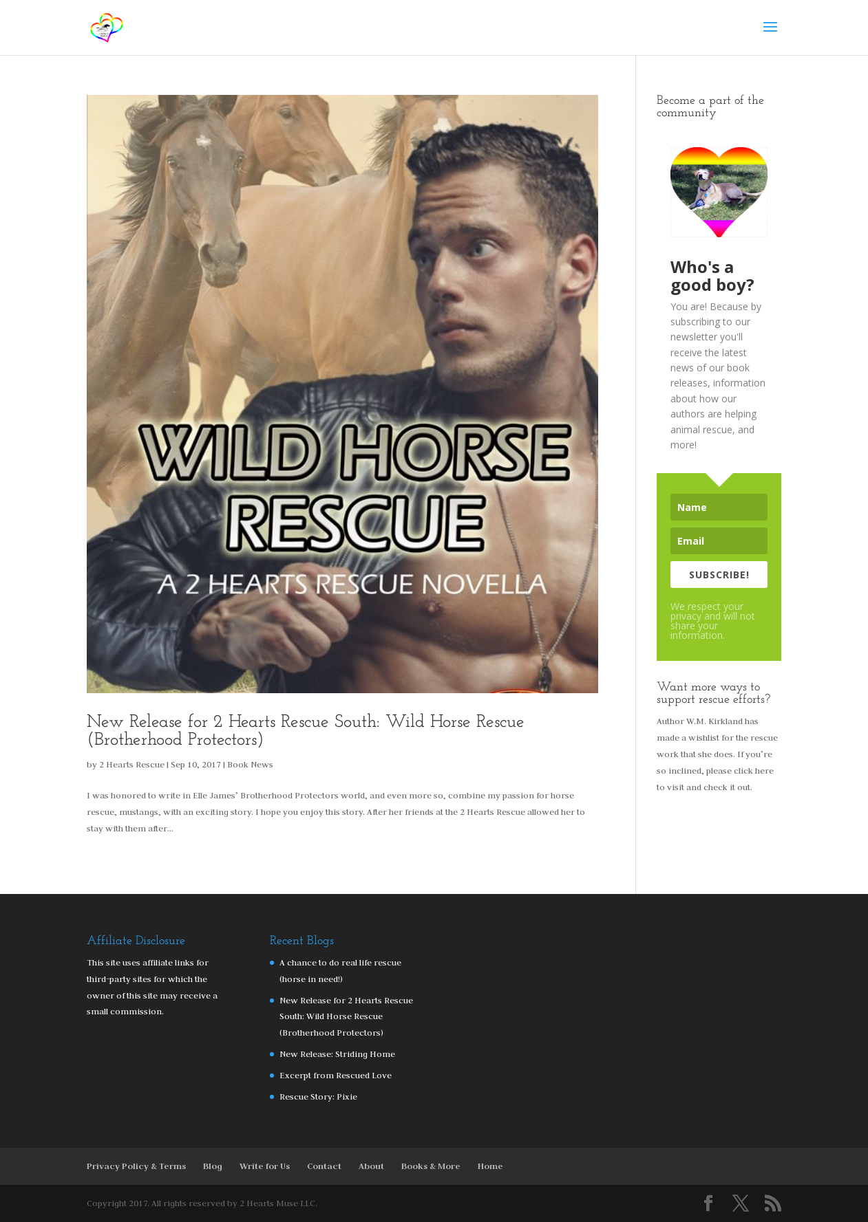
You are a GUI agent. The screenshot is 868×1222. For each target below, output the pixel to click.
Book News (250, 764)
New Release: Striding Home (337, 1053)
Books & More (431, 1166)
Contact (324, 1166)
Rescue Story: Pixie (318, 1096)
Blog (212, 1166)
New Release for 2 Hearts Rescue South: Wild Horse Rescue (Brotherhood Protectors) (306, 731)
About (371, 1166)
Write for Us (265, 1166)
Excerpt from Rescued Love (335, 1074)
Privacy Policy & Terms (136, 1166)
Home (490, 1166)
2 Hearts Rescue (132, 764)
